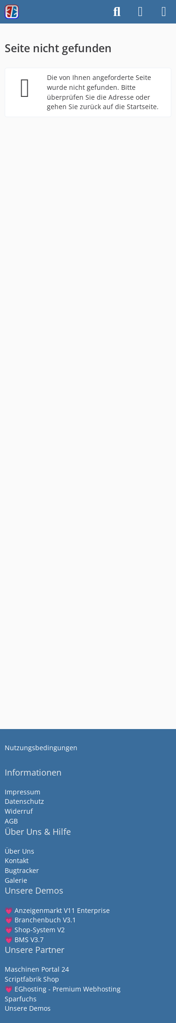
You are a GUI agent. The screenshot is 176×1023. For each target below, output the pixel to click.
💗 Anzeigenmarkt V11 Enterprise (57, 910)
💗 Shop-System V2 (35, 929)
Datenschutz (24, 801)
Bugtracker (22, 870)
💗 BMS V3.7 (24, 939)
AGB (11, 821)
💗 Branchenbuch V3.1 (40, 919)
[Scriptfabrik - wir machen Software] (12, 11)
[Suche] (116, 11)
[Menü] (163, 11)
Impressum (22, 791)
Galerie (16, 880)
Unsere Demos (28, 1008)
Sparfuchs (21, 998)
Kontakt (17, 860)
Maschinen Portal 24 (37, 969)
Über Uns (19, 851)
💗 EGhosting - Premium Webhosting (63, 988)
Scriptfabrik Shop (32, 979)
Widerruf (19, 811)
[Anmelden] (140, 12)
